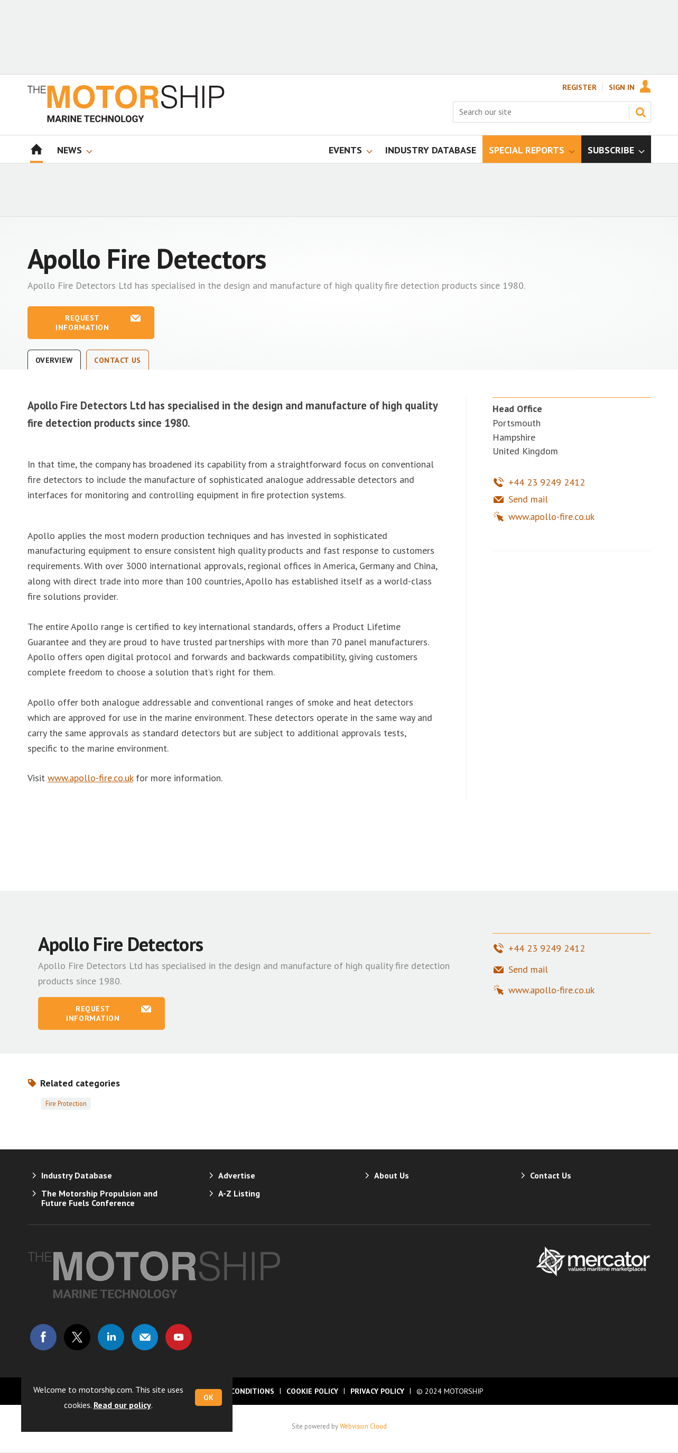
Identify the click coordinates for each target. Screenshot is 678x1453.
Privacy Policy (377, 1391)
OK (208, 1397)
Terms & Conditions (234, 1391)
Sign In (622, 87)
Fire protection (66, 1103)
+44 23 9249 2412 (546, 482)
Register (579, 87)
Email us (145, 1337)
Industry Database (76, 1175)
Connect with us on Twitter (77, 1337)
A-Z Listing (239, 1193)
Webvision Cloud (363, 1426)
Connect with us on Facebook (43, 1337)
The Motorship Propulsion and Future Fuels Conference (99, 1198)
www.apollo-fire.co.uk (90, 778)
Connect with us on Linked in (111, 1337)
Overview (54, 360)
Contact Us (117, 360)
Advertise (236, 1175)
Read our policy (122, 1405)
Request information (82, 322)
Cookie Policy (312, 1391)
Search (640, 112)
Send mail (528, 499)
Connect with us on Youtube (178, 1337)
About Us (391, 1175)
